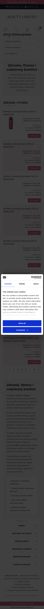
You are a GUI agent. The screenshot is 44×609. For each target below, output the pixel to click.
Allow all (22, 323)
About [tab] (36, 284)
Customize (22, 330)
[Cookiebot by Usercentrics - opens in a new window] (31, 277)
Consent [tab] (7, 284)
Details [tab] (22, 284)
